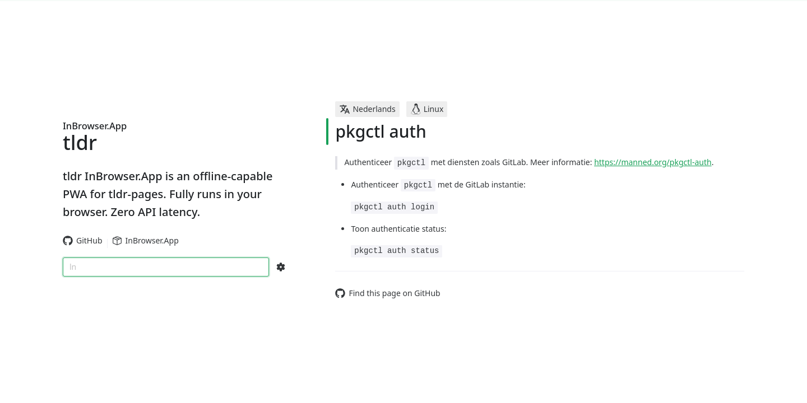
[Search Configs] (280, 267)
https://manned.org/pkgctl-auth (652, 162)
